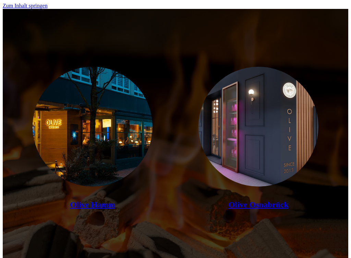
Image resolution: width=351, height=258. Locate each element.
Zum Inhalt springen (25, 6)
